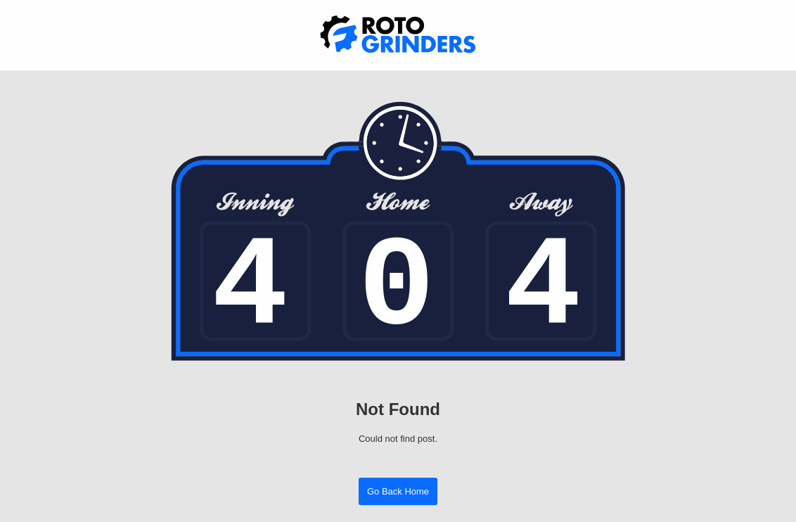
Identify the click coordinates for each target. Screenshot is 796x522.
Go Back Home (398, 491)
